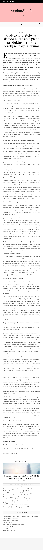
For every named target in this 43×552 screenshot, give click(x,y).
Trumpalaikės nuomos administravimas (14, 524)
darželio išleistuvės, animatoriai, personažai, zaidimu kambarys (20, 516)
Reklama (12, 1)
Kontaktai (6, 1)
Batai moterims (7, 522)
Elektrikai (5, 528)
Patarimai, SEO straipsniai (10, 520)
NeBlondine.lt (21, 11)
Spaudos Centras (12, 453)
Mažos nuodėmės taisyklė (10, 518)
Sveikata (21, 32)
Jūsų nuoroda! (9, 530)
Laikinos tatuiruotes (8, 526)
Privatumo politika (21, 551)
